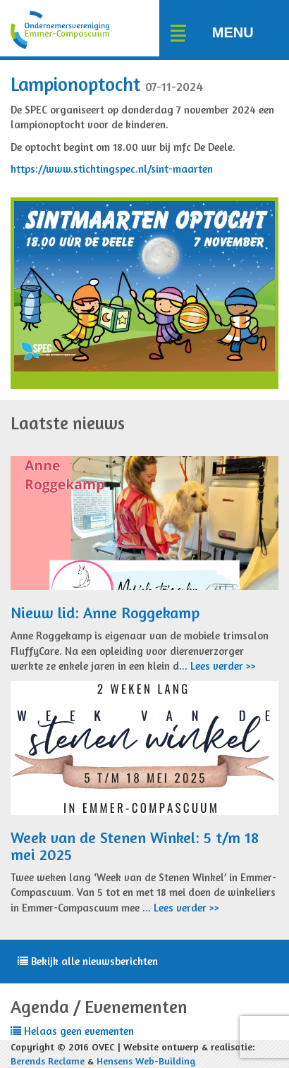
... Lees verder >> (217, 666)
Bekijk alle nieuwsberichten (88, 961)
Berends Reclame (48, 1061)
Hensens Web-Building (146, 1061)
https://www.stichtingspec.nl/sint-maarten (112, 169)
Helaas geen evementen (72, 1031)
